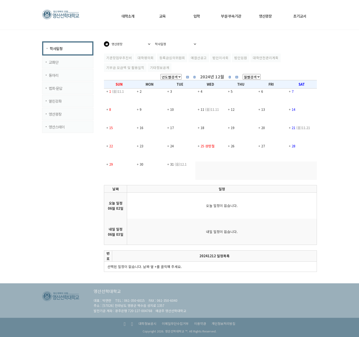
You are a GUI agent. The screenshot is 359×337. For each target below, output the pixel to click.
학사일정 (56, 48)
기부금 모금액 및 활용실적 (125, 67)
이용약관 (200, 323)
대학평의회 (146, 57)
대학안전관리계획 (265, 57)
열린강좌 (55, 101)
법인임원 (240, 57)
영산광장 (55, 114)
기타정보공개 (159, 67)
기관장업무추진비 (119, 57)
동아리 (53, 75)
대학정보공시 (147, 323)
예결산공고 (199, 57)
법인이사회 (220, 57)
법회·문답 (55, 88)
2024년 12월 (212, 77)
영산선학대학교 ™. (176, 331)
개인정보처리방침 (223, 323)
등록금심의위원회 (172, 57)
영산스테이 (57, 127)
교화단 (53, 62)
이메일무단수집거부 (175, 323)
